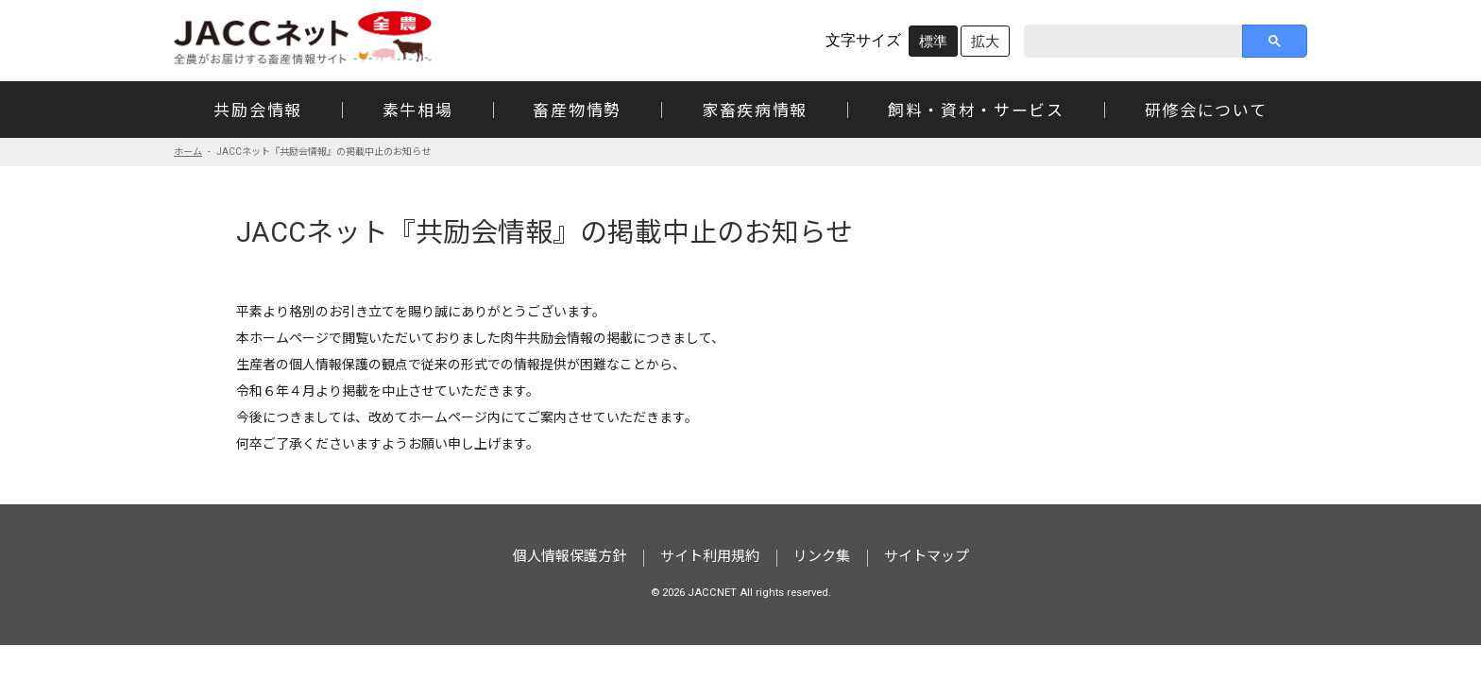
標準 (933, 41)
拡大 (985, 41)
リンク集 (821, 557)
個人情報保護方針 (569, 557)
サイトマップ (926, 557)
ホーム (188, 151)
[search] (1125, 40)
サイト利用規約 (709, 557)
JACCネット (304, 37)
